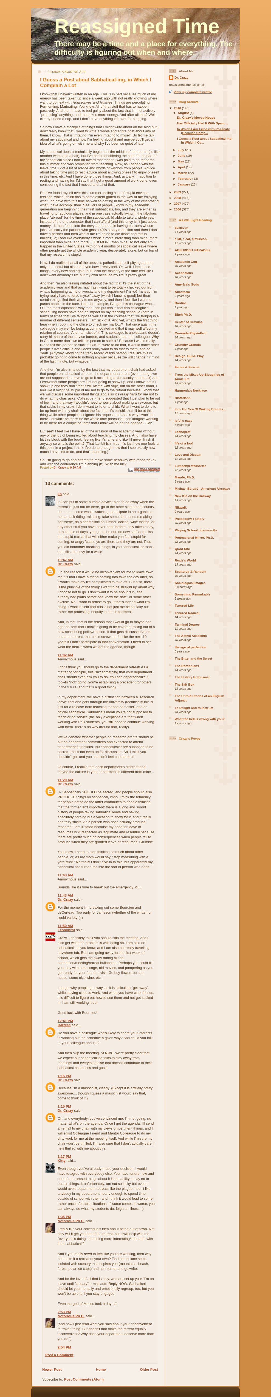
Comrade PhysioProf (191, 333)
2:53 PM (64, 1312)
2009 (178, 192)
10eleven (181, 227)
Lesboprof (66, 930)
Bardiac (64, 1025)
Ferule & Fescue (187, 367)
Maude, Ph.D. (185, 477)
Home (101, 1369)
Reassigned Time (136, 26)
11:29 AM (65, 780)
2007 (178, 203)
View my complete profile (193, 92)
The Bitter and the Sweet (193, 658)
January (184, 184)
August (184, 113)
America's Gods (187, 284)
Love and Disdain (188, 454)
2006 (178, 209)
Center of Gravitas (188, 322)
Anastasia (182, 291)
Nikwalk (181, 507)
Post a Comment (59, 1355)
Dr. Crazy (65, 564)
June (182, 155)
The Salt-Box (184, 684)
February (185, 178)
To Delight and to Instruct (194, 707)
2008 (178, 197)
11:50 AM (65, 926)
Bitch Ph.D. (183, 314)
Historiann (183, 398)
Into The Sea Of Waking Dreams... (200, 409)
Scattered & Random (190, 571)
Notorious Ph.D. (71, 1221)
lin (60, 494)
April (182, 167)
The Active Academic (191, 635)
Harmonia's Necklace (191, 390)
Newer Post (52, 1369)
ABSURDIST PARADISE (193, 250)
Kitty (62, 1161)
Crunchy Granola (188, 344)
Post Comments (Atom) (84, 1379)
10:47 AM (65, 560)
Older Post (149, 1369)
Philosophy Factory (189, 518)
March (183, 173)
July (181, 150)
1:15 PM (64, 1076)
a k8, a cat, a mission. (191, 239)
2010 (178, 108)
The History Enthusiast (192, 677)
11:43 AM (65, 875)
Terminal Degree (187, 624)
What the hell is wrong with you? (200, 719)
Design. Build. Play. (189, 356)
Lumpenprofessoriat (190, 465)
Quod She (182, 549)
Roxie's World (185, 560)
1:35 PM (64, 1217)
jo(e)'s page (183, 420)
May (181, 161)
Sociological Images (190, 583)
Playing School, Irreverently (196, 530)
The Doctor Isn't (187, 666)
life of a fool (184, 443)
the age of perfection (190, 647)
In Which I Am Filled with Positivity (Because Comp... (203, 131)
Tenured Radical (187, 613)
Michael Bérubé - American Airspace (202, 488)
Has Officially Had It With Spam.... (202, 123)
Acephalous (184, 273)
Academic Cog (186, 261)
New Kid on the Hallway (193, 496)
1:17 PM (64, 1156)
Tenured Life (184, 605)
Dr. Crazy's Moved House (196, 117)
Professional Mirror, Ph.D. (194, 537)
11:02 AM (65, 655)
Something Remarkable (192, 594)
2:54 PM (64, 1347)
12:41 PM (65, 1021)
